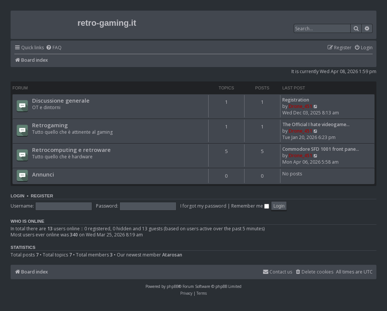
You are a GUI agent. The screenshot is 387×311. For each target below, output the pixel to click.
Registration (295, 100)
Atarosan (172, 255)
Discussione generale (61, 100)
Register (42, 196)
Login (18, 196)
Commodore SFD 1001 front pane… (320, 149)
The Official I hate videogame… (316, 124)
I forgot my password (203, 206)
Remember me (250, 206)
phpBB (172, 286)
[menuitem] (54, 48)
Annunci (43, 174)
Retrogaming (50, 125)
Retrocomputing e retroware (71, 149)
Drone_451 (300, 106)
